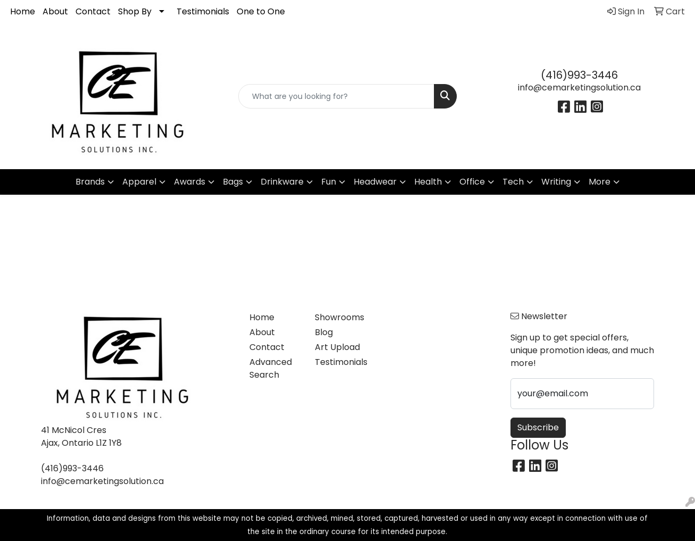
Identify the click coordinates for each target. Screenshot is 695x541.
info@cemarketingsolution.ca (579, 87)
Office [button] (472, 182)
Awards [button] (189, 182)
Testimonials (203, 11)
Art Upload (337, 347)
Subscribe (538, 427)
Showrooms (339, 317)
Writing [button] (556, 182)
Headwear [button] (375, 182)
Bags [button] (233, 182)
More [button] (599, 182)
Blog (324, 332)
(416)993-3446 (579, 75)
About (55, 11)
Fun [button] (328, 182)
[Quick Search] (336, 96)
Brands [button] (90, 182)
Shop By (135, 11)
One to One (261, 11)
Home (22, 11)
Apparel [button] (139, 182)
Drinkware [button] (282, 182)
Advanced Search (270, 368)
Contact (93, 11)
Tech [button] (513, 182)
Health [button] (428, 182)
